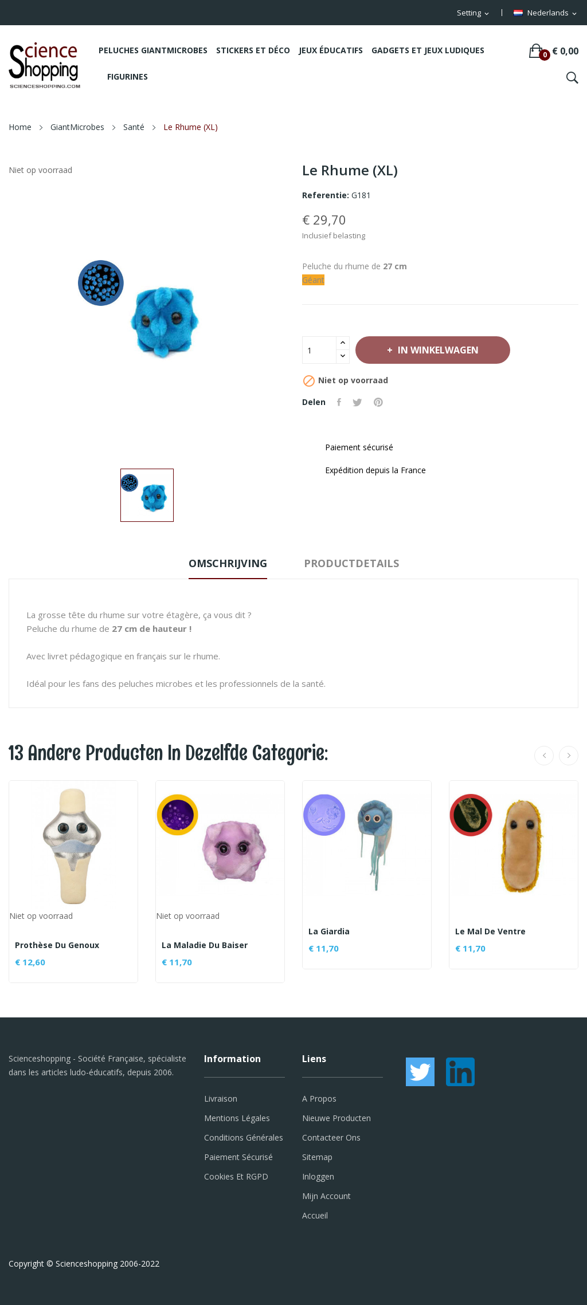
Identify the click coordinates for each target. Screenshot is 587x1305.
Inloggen (318, 1176)
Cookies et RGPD (236, 1176)
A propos (319, 1098)
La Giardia (329, 931)
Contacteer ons (331, 1137)
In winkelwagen (437, 350)
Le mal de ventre (490, 931)
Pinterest (378, 402)
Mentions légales (237, 1118)
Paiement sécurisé (238, 1156)
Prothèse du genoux (57, 945)
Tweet (357, 402)
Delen (339, 402)
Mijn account (326, 1195)
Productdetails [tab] (351, 563)
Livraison (220, 1098)
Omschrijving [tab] (228, 563)
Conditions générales (243, 1137)
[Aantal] (319, 350)
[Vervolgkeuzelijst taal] (546, 13)
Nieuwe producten (336, 1118)
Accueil (315, 1215)
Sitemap (317, 1156)
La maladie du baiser (205, 945)
